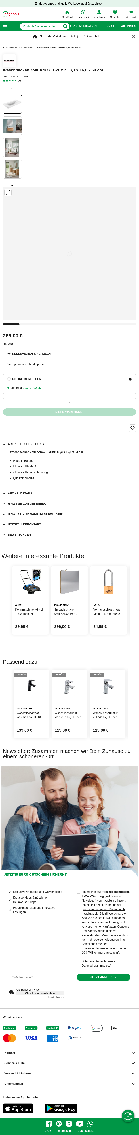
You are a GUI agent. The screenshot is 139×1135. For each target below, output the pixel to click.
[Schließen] (134, 36)
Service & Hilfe (14, 1063)
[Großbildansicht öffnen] (69, 253)
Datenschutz (85, 1130)
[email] (35, 977)
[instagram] (69, 1124)
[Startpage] (11, 14)
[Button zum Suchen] (62, 26)
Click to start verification (40, 993)
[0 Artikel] (69, 401)
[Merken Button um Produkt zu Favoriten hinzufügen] (132, 428)
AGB (48, 1130)
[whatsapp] (90, 1124)
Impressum (64, 1130)
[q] (34, 26)
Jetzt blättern (96, 3)
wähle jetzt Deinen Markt (85, 36)
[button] (5, 26)
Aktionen (128, 26)
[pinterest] (59, 1124)
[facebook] (49, 1124)
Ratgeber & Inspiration (78, 26)
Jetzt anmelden (103, 977)
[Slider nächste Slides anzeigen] (12, 184)
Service (108, 26)
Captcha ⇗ (56, 997)
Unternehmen (13, 1083)
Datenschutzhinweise (95, 965)
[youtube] (79, 1124)
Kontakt (9, 1052)
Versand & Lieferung (18, 1073)
